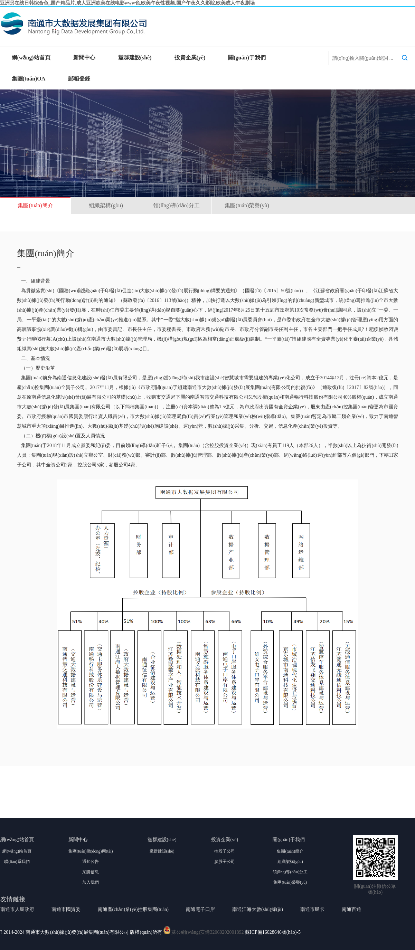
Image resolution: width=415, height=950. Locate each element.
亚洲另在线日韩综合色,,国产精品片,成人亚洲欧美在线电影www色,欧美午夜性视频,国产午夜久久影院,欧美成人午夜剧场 (127, 3)
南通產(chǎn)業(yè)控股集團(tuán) (133, 909)
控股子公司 (224, 851)
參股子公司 (224, 861)
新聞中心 (84, 57)
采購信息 (90, 872)
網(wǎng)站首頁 (31, 57)
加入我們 (90, 882)
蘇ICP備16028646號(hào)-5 (273, 932)
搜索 (404, 64)
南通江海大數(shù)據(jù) (257, 909)
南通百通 (351, 909)
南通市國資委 (66, 909)
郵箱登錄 (79, 79)
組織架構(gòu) (106, 205)
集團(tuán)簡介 (35, 205)
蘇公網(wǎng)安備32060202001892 (207, 932)
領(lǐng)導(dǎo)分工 (176, 205)
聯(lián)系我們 (17, 861)
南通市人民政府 (17, 909)
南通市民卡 (312, 909)
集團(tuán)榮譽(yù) (247, 205)
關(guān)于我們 (246, 57)
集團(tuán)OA (29, 79)
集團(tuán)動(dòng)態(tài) (90, 851)
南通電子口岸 (200, 909)
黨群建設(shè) (135, 57)
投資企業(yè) (190, 57)
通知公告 (90, 861)
